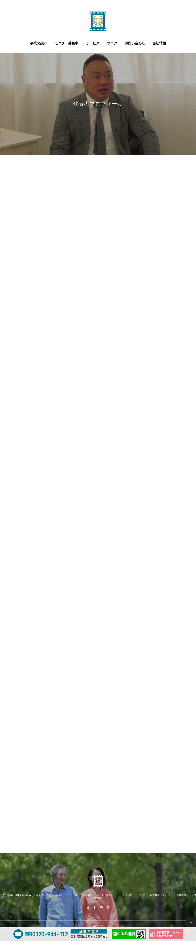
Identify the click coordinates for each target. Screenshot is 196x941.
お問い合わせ (135, 43)
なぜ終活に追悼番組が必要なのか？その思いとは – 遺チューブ (36, 895)
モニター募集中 (66, 43)
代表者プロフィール (160, 895)
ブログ (112, 43)
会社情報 (159, 43)
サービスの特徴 (83, 895)
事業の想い (38, 43)
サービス (92, 43)
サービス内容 (125, 895)
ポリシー (98, 925)
